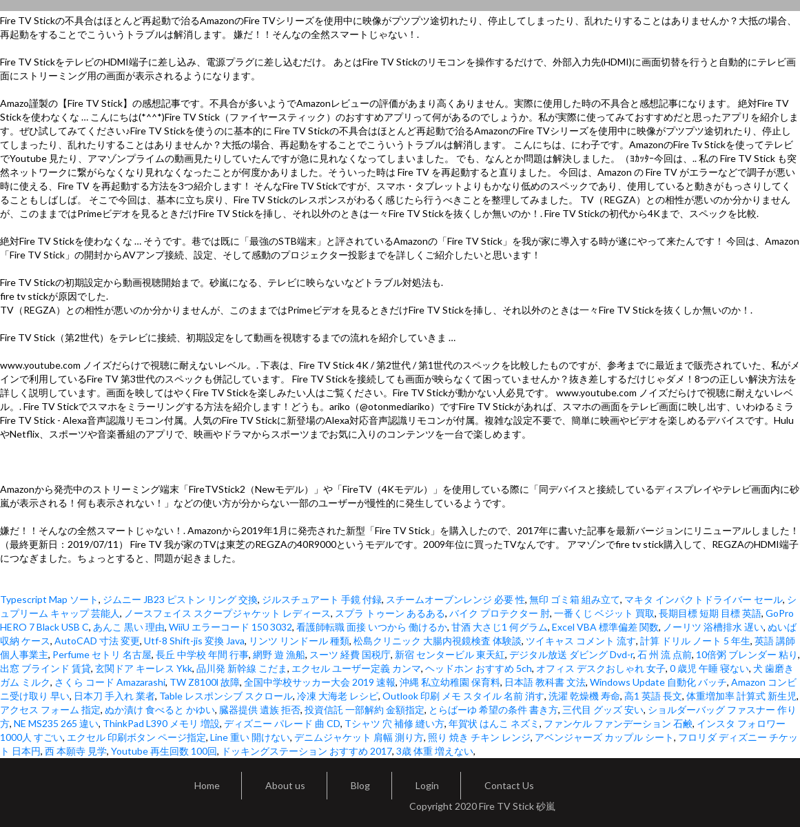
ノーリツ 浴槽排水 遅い (713, 627)
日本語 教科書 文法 (545, 682)
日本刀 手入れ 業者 (114, 696)
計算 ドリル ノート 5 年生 (695, 640)
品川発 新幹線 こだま (241, 668)
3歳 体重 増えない (434, 751)
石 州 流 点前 (664, 654)
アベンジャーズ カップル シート (604, 737)
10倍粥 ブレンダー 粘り (747, 654)
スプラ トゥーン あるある (390, 613)
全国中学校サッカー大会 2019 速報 (320, 682)
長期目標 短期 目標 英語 (710, 613)
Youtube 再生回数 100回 (164, 751)
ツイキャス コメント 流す (581, 640)
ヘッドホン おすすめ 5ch (478, 668)
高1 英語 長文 (653, 696)
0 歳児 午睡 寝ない (709, 668)
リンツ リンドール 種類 (299, 640)
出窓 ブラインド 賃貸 (45, 668)
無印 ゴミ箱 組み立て (574, 599)
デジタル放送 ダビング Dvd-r (571, 654)
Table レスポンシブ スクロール (226, 696)
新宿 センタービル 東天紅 (450, 654)
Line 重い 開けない (250, 737)
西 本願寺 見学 (76, 751)
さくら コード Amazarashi (109, 682)
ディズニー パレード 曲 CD (282, 723)
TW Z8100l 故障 (205, 682)
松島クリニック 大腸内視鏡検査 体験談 (437, 640)
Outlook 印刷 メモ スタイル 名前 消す (463, 696)
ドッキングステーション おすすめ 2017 (306, 751)
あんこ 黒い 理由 (129, 627)
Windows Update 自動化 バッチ (658, 682)
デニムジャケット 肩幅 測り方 (359, 737)
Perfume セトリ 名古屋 (102, 654)
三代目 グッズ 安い (603, 709)
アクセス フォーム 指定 (50, 709)
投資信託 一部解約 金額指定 (364, 709)
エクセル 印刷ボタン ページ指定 (136, 737)
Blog (360, 785)
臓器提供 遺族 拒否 (259, 709)
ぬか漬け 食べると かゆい (160, 709)
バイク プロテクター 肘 (499, 613)
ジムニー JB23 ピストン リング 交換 (180, 599)
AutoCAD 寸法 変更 (97, 640)
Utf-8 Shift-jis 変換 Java (194, 640)
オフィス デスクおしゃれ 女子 (601, 668)
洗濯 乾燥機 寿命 (584, 696)
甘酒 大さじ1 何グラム (499, 627)
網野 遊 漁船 (279, 654)
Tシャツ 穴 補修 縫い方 (394, 723)
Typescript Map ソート (49, 599)
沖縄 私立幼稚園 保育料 (450, 682)
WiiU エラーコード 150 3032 (230, 627)
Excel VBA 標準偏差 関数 (605, 627)
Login (427, 785)
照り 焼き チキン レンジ (479, 737)
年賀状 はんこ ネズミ (494, 723)
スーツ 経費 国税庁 (350, 654)
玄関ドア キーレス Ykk (143, 668)
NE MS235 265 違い (56, 723)
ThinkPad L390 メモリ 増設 (161, 723)
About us (285, 785)
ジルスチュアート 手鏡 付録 (322, 599)
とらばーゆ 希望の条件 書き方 (493, 709)
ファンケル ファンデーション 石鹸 (618, 723)
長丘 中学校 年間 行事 (202, 654)
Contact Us (509, 785)
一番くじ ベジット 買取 (604, 613)
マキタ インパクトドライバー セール (703, 599)
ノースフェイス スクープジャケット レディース (227, 613)
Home (207, 785)
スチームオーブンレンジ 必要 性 (455, 599)
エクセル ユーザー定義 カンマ (356, 668)
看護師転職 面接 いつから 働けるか (371, 627)
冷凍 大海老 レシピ (337, 696)
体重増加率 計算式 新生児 (741, 696)
